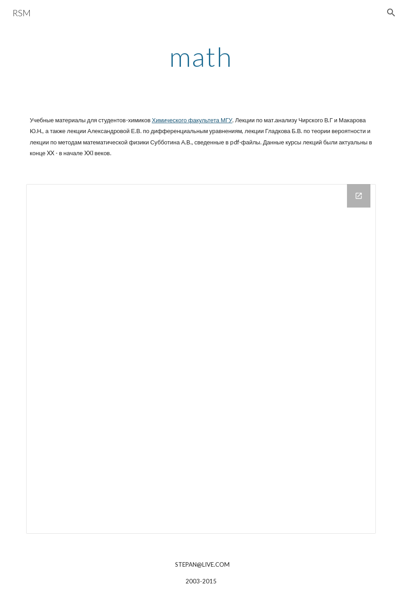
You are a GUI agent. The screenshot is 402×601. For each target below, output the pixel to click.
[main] (201, 56)
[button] (391, 12)
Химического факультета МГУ (192, 120)
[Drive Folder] (201, 359)
